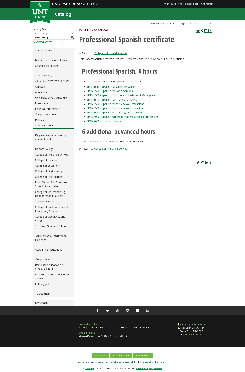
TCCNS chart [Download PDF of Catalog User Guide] (42, 293)
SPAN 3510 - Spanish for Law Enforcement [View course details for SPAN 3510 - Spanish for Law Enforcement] (111, 86)
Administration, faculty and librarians (51, 238)
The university (43, 75)
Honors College (44, 149)
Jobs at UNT (145, 327)
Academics (41, 92)
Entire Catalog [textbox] (40, 33)
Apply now (100, 355)
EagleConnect (191, 4)
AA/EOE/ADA (97, 362)
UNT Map (133, 327)
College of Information (48, 176)
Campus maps (43, 259)
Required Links (147, 362)
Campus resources (46, 114)
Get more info (141, 355)
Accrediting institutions (48, 249)
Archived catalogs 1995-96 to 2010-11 (52, 276)
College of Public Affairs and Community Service (51, 209)
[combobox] (181, 23)
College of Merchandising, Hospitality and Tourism (50, 194)
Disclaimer (83, 362)
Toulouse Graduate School (50, 226)
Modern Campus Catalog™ (149, 368)
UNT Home (161, 362)
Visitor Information (193, 334)
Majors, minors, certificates (51, 60)
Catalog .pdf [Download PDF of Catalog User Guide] (42, 284)
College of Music (45, 201)
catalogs (89, 368)
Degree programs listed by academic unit (51, 137)
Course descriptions (47, 66)
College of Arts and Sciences (51, 154)
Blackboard (176, 4)
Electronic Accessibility (126, 362)
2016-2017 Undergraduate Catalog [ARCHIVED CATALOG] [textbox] (177, 23)
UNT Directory (206, 4)
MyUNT (166, 4)
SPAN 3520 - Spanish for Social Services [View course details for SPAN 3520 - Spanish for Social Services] (110, 91)
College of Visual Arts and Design (50, 218)
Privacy (108, 362)
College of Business (46, 160)
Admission (41, 86)
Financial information (47, 109)
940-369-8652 (122, 336)
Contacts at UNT (45, 125)
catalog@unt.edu (88, 336)
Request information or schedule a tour (49, 267)
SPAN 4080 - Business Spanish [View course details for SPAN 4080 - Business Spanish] (104, 121)
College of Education (47, 165)
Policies (39, 120)
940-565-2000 (106, 336)
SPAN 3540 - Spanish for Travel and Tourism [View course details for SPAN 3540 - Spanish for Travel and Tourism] (113, 99)
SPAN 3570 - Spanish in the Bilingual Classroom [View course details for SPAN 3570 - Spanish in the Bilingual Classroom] (114, 112)
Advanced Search (42, 42)
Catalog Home (43, 50)
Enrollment (41, 103)
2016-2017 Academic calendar (52, 81)
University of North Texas (193, 324)
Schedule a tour (120, 355)
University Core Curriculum (51, 97)
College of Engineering (48, 171)
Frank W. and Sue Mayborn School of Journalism (51, 184)
